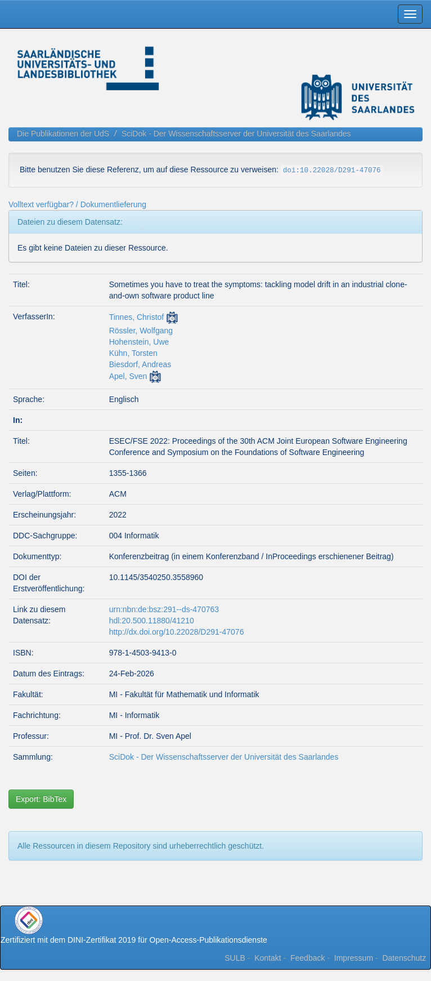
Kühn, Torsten (133, 353)
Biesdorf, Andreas (140, 364)
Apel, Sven (128, 376)
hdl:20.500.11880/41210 (151, 620)
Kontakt (267, 957)
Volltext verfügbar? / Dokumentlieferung (77, 204)
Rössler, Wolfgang (141, 330)
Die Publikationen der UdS (63, 133)
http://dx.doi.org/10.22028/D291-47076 (176, 631)
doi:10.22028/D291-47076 (332, 171)
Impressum (353, 957)
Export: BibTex (41, 799)
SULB (235, 957)
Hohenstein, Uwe (139, 341)
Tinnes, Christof (136, 317)
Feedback (307, 957)
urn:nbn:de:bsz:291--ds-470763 (164, 609)
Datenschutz (404, 957)
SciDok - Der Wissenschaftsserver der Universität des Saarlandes (236, 133)
